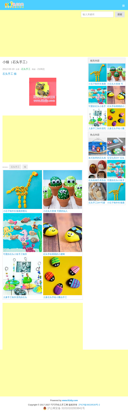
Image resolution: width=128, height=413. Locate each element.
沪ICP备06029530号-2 (89, 404)
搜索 (120, 14)
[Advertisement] (64, 40)
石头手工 (25, 69)
